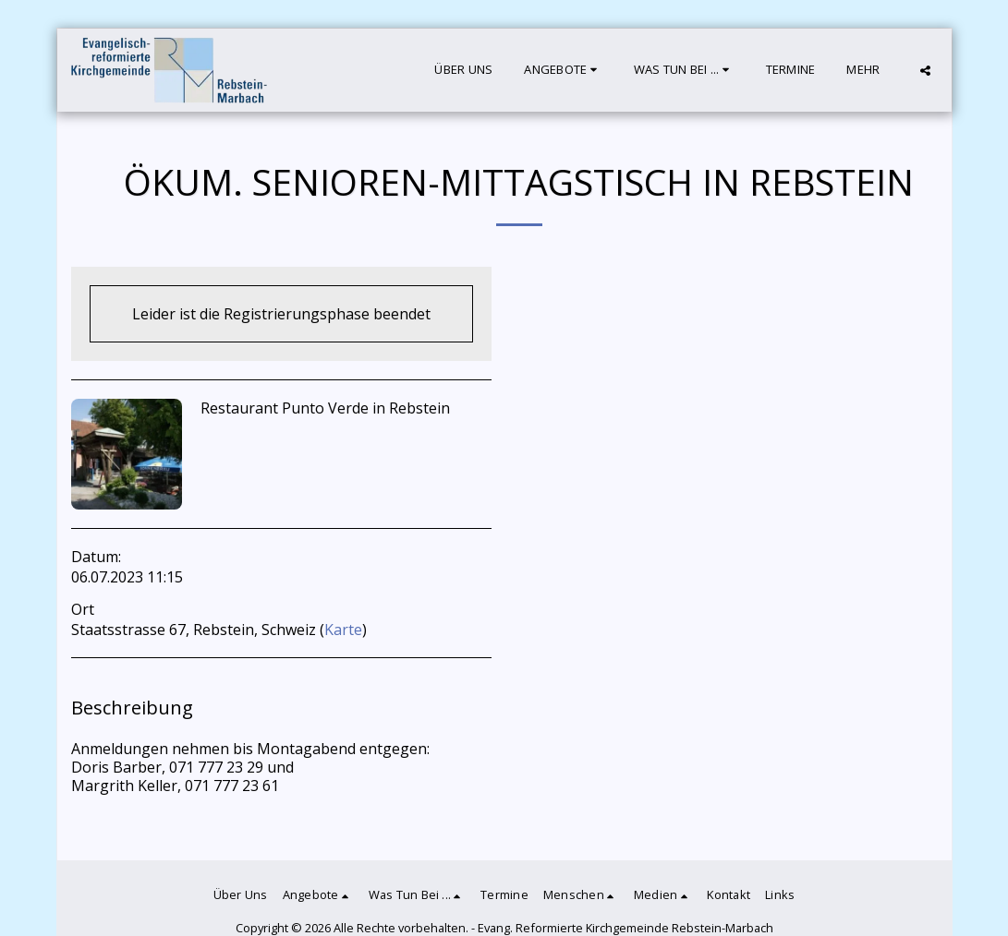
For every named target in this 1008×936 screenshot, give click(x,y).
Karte (343, 629)
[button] (562, 70)
